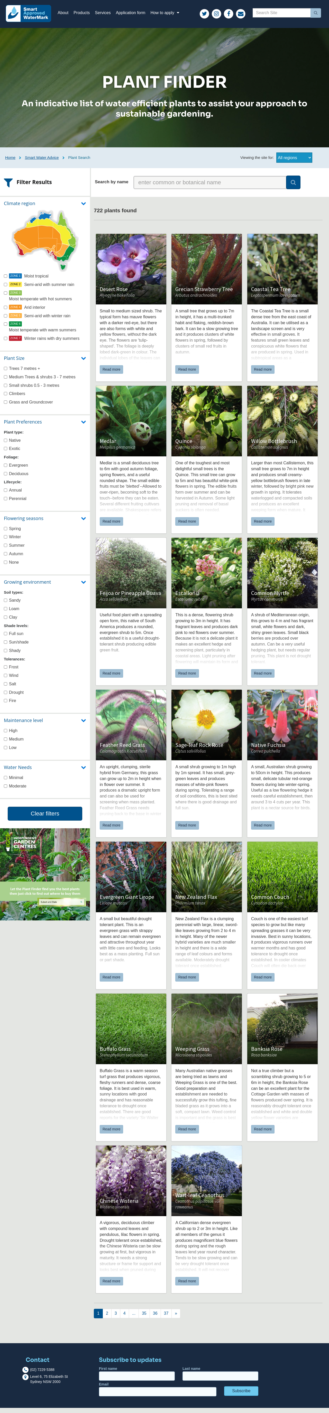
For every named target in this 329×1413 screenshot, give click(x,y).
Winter (12, 542)
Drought (14, 697)
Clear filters (45, 818)
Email (157, 1394)
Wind (11, 680)
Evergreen (16, 470)
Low (10, 753)
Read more (111, 374)
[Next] (98, 1318)
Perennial (15, 503)
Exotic (12, 453)
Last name (220, 1379)
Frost (11, 672)
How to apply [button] (171, 15)
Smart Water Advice (42, 162)
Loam (11, 614)
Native (12, 445)
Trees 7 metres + (22, 373)
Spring (12, 533)
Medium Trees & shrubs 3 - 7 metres (40, 382)
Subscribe (241, 1396)
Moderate (15, 791)
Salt (10, 689)
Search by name (111, 187)
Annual (13, 495)
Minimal (13, 782)
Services (108, 15)
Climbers (14, 399)
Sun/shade (16, 647)
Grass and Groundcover (28, 407)
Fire (10, 706)
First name (137, 1379)
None (11, 567)
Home (10, 162)
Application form (136, 15)
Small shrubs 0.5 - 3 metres (31, 390)
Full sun (13, 639)
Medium (14, 744)
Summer (14, 550)
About (68, 15)
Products (87, 15)
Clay (10, 622)
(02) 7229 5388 (42, 1375)
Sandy (12, 605)
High (10, 736)
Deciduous (16, 478)
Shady (12, 655)
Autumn (13, 559)
